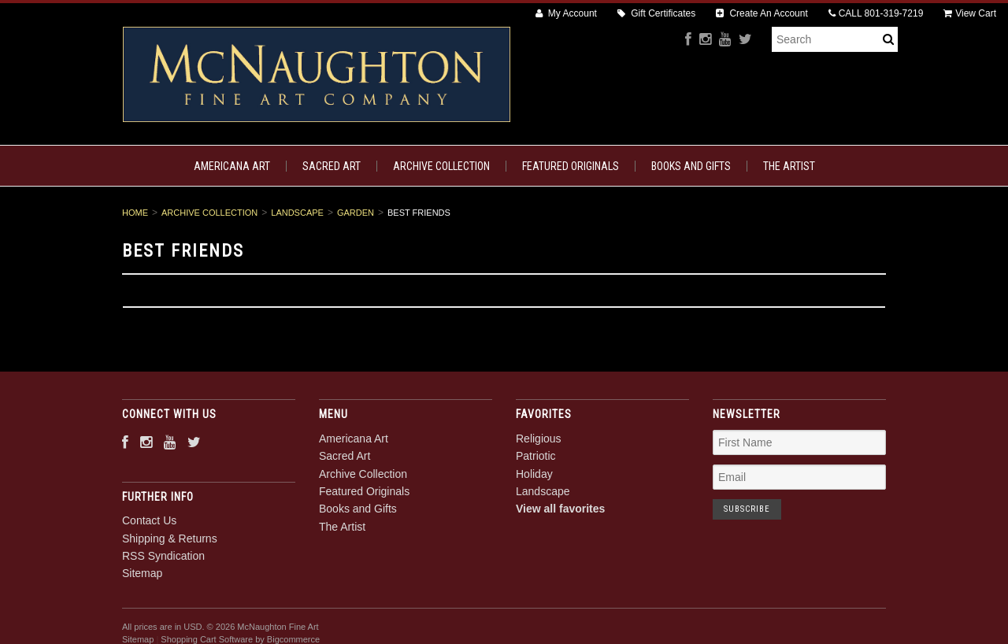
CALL (876, 13)
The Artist (789, 166)
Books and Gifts (691, 166)
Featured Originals (570, 166)
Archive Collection (441, 166)
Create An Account (762, 13)
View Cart (969, 13)
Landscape (297, 212)
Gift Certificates (656, 13)
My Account (566, 13)
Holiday (534, 474)
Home (135, 212)
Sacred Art (331, 166)
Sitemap (142, 573)
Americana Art (232, 166)
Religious (538, 438)
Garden (355, 212)
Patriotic (536, 456)
